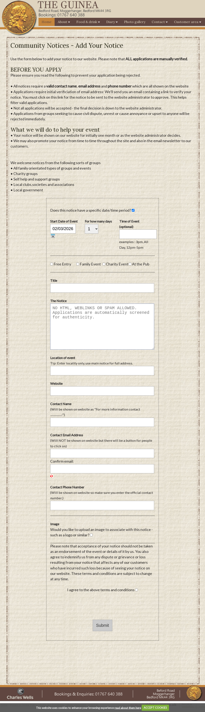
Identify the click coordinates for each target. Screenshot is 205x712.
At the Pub (140, 264)
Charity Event (117, 264)
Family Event (90, 264)
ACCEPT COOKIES (155, 707)
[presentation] (82, 606)
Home (46, 22)
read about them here (127, 707)
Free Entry (62, 264)
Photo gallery (134, 22)
